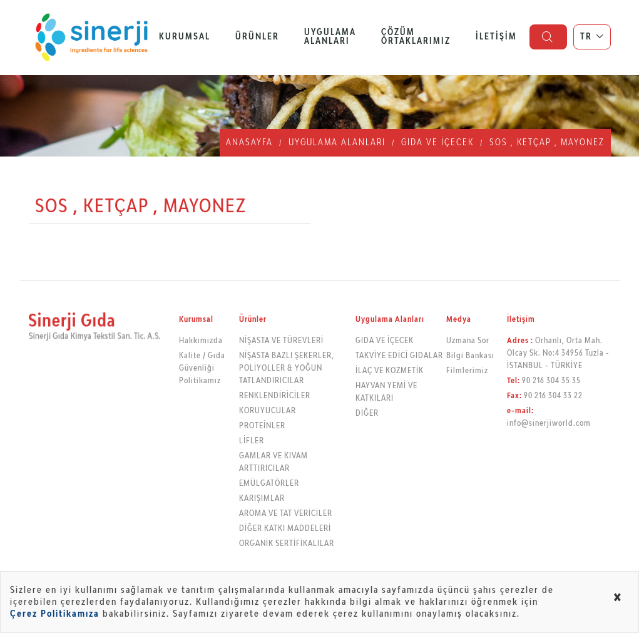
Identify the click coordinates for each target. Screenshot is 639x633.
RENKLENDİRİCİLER (274, 396)
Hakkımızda (201, 341)
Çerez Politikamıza (55, 614)
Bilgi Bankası (470, 356)
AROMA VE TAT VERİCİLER (285, 514)
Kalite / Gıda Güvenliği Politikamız (202, 368)
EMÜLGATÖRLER (269, 484)
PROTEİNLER (262, 426)
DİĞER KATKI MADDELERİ (285, 529)
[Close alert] (618, 598)
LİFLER (251, 441)
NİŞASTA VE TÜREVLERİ (281, 341)
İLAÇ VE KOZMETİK (389, 371)
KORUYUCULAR (267, 411)
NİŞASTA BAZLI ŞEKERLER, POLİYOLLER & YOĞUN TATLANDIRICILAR (286, 368)
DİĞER (367, 413)
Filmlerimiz (467, 371)
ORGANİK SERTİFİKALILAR (286, 544)
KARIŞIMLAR (262, 499)
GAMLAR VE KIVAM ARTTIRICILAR (273, 462)
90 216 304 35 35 (551, 381)
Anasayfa (249, 142)
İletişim (496, 37)
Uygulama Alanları (330, 37)
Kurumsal (184, 37)
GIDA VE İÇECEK (437, 142)
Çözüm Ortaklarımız (416, 37)
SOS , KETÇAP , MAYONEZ (547, 142)
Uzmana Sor (467, 341)
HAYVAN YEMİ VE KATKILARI (386, 392)
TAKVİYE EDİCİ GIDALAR (399, 356)
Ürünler (257, 37)
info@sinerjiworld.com (549, 423)
